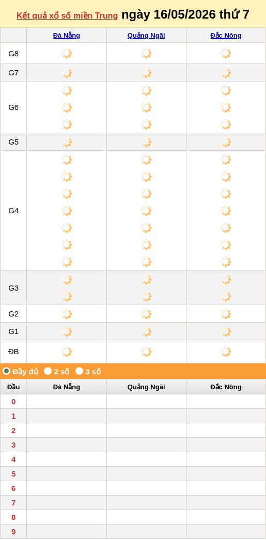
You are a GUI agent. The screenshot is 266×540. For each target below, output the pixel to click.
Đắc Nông (225, 35)
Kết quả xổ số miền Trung (67, 15)
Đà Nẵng (67, 35)
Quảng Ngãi (146, 35)
